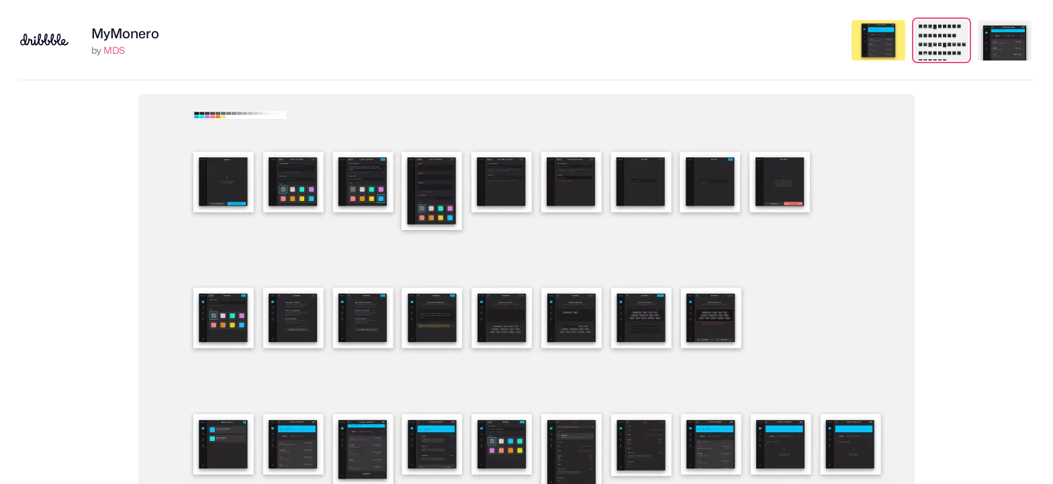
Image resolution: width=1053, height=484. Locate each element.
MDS (114, 50)
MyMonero (125, 34)
